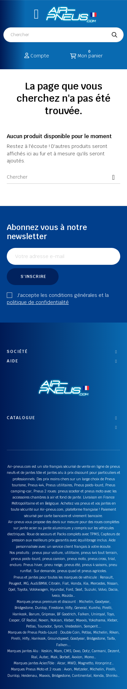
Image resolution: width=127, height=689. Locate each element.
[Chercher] (63, 177)
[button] (36, 14)
